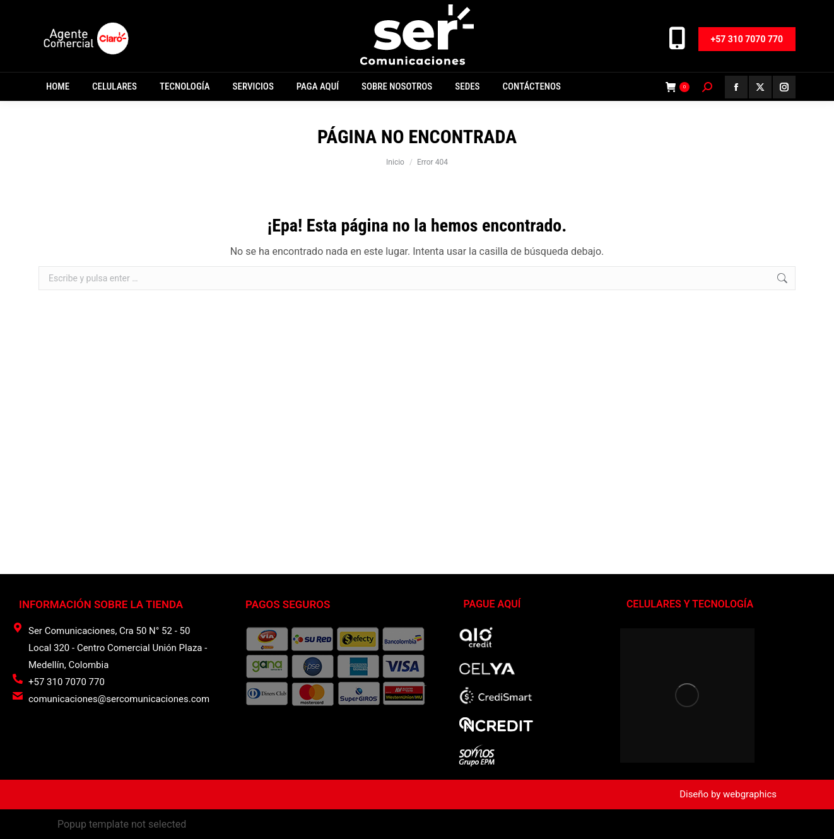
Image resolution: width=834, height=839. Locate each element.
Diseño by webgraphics (728, 794)
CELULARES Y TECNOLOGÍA (689, 604)
